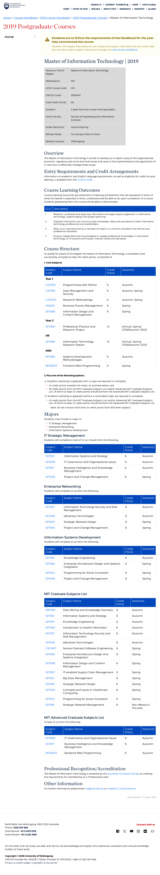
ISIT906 (50, 311)
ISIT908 (50, 461)
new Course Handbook (124, 49)
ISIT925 (50, 521)
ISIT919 (50, 557)
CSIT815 (50, 290)
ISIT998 (50, 341)
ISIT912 (50, 678)
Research (125, 9)
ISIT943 (50, 572)
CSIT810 (51, 284)
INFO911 (50, 610)
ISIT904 (50, 563)
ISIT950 (50, 356)
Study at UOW (80, 9)
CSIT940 (51, 299)
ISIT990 (50, 326)
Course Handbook (25, 17)
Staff (135, 4)
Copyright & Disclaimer (44, 862)
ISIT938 (50, 516)
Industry (139, 9)
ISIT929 (50, 689)
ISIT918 (50, 704)
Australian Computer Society (123, 773)
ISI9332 (50, 305)
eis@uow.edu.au (94, 788)
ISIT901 (50, 456)
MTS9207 (51, 365)
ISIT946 (50, 476)
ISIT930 (50, 627)
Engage (95, 9)
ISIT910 (50, 672)
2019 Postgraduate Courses (90, 17)
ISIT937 (50, 507)
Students (116, 4)
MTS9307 (51, 753)
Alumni (152, 9)
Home (7, 17)
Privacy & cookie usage (17, 862)
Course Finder (85, 179)
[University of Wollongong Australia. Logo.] (14, 6)
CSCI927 (51, 648)
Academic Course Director (121, 788)
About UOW (109, 9)
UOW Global (149, 4)
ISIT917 (50, 467)
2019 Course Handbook (55, 17)
